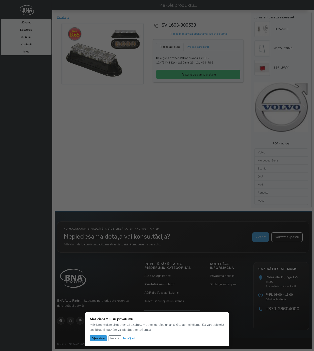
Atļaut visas (98, 338)
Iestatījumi (129, 338)
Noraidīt (115, 338)
